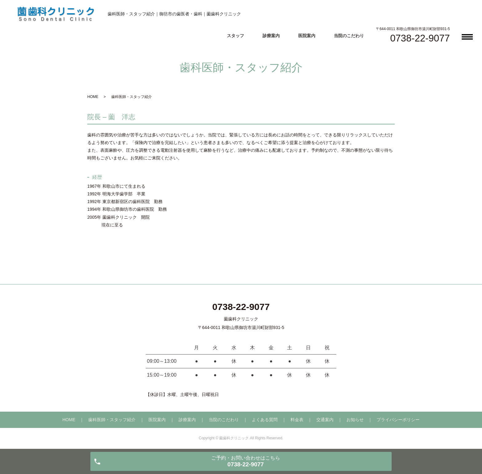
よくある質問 (265, 419)
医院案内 (306, 35)
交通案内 (325, 419)
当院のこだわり (349, 35)
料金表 (296, 419)
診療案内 (271, 35)
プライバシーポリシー (398, 419)
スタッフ (235, 35)
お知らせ (355, 419)
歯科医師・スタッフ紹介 (112, 419)
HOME (92, 97)
